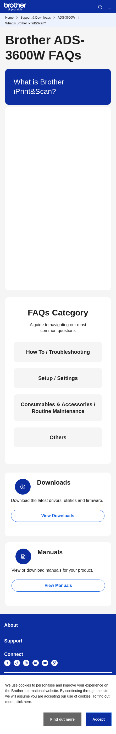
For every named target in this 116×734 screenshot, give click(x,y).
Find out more (62, 719)
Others (57, 437)
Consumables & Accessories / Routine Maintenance (58, 407)
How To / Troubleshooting (58, 352)
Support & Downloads (35, 17)
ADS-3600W (66, 17)
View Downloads (57, 515)
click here (23, 702)
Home (9, 17)
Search (100, 6)
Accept (98, 719)
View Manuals (58, 585)
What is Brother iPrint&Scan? (25, 23)
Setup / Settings (58, 378)
